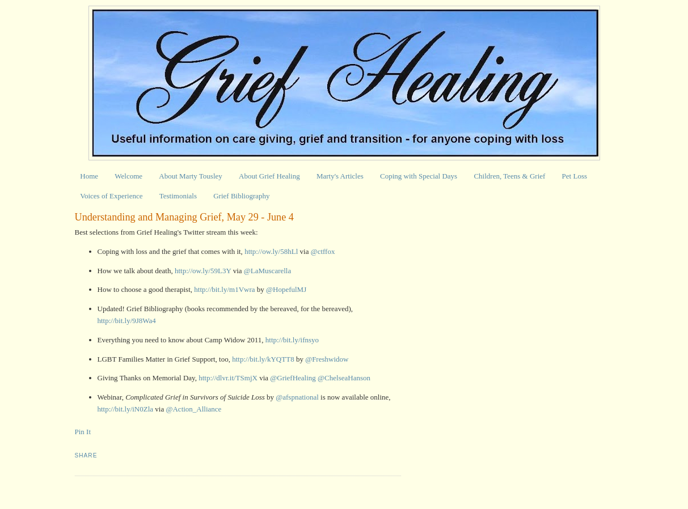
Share (86, 455)
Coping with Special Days (418, 176)
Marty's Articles (340, 176)
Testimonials (178, 196)
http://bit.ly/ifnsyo (292, 340)
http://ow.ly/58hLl (271, 251)
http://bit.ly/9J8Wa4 (127, 320)
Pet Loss (574, 176)
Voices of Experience (111, 196)
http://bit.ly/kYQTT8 (263, 359)
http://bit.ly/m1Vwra (224, 289)
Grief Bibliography (241, 196)
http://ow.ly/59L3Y (203, 270)
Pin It (83, 431)
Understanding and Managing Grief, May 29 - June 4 (184, 217)
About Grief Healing (269, 176)
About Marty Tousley (190, 176)
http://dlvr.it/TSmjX (228, 378)
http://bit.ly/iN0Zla (126, 409)
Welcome (128, 176)
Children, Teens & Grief (509, 176)
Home (89, 176)
